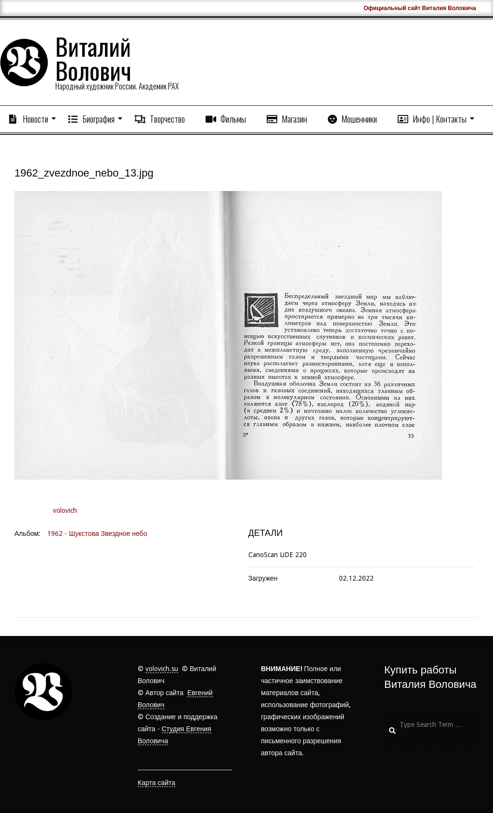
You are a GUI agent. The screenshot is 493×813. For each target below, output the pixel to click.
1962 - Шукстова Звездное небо (97, 533)
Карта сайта (156, 783)
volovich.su (161, 669)
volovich (65, 510)
